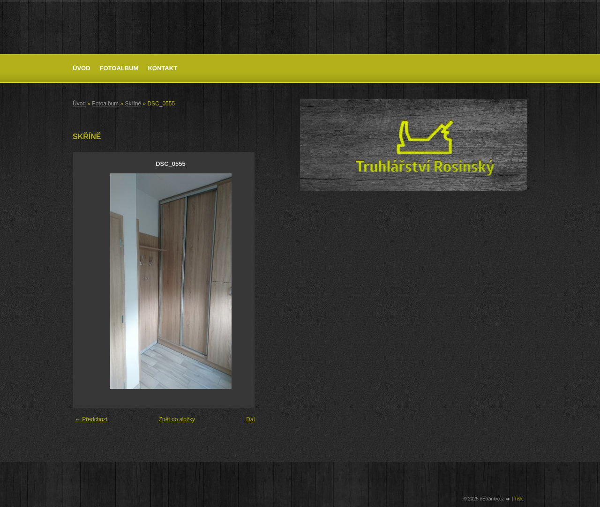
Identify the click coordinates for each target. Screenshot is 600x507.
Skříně (133, 103)
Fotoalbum (119, 68)
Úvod (81, 68)
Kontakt (162, 68)
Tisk (518, 498)
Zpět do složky (177, 419)
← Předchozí (91, 419)
